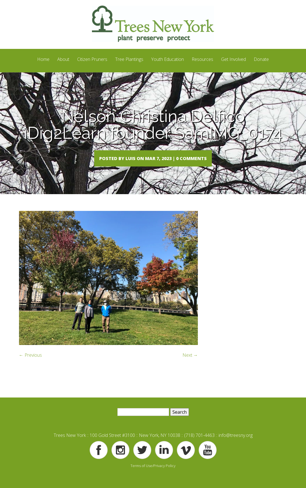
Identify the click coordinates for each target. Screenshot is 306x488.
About (63, 59)
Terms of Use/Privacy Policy (153, 476)
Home (43, 59)
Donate (261, 59)
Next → (190, 366)
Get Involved (233, 59)
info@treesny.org (236, 446)
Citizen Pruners (92, 59)
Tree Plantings (129, 59)
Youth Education (167, 59)
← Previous (30, 366)
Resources (202, 59)
